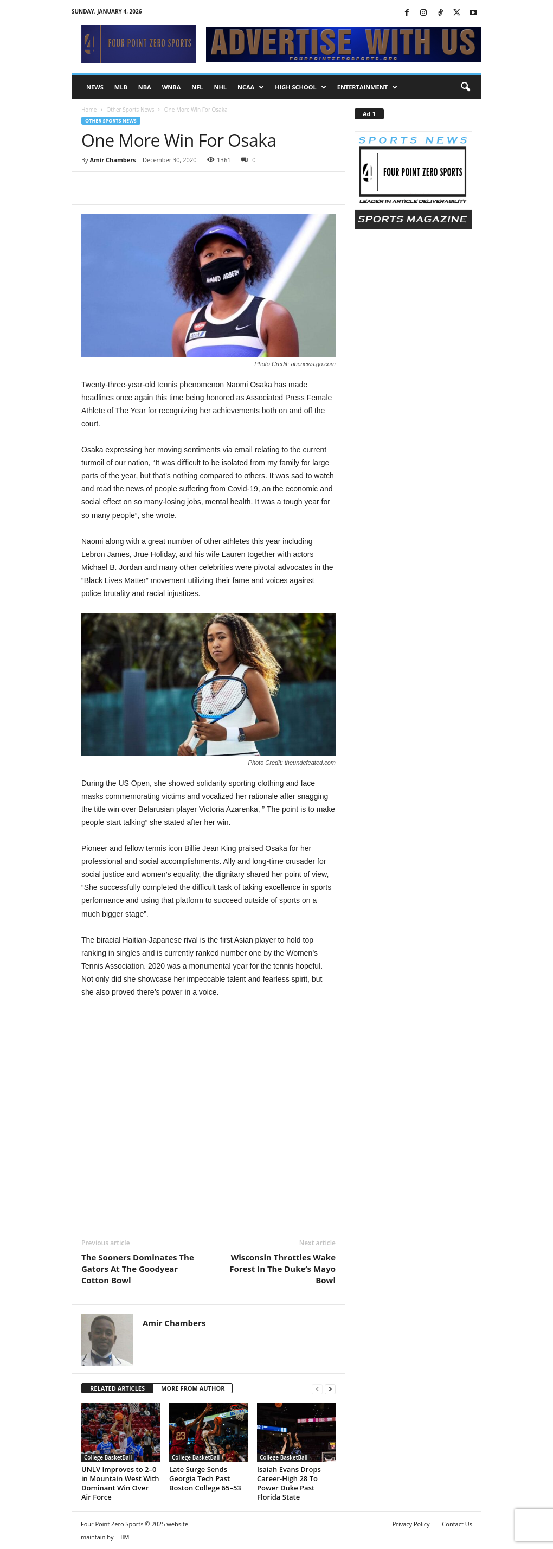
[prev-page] (317, 1388)
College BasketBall (108, 1457)
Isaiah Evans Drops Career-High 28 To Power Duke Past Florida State (289, 1483)
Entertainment (367, 87)
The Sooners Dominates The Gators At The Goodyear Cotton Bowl (137, 1268)
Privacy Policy (411, 1524)
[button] (465, 87)
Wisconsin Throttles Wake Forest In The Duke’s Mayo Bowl (282, 1268)
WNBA (171, 87)
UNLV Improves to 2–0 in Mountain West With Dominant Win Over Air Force (120, 1483)
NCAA (250, 87)
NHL (220, 87)
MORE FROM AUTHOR (192, 1388)
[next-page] (330, 1388)
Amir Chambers (112, 160)
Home (89, 109)
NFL (197, 87)
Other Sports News (130, 109)
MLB (120, 87)
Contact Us (457, 1524)
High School (300, 87)
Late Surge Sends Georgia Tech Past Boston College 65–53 (205, 1478)
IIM (124, 1537)
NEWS (95, 87)
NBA (144, 87)
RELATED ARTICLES (117, 1388)
